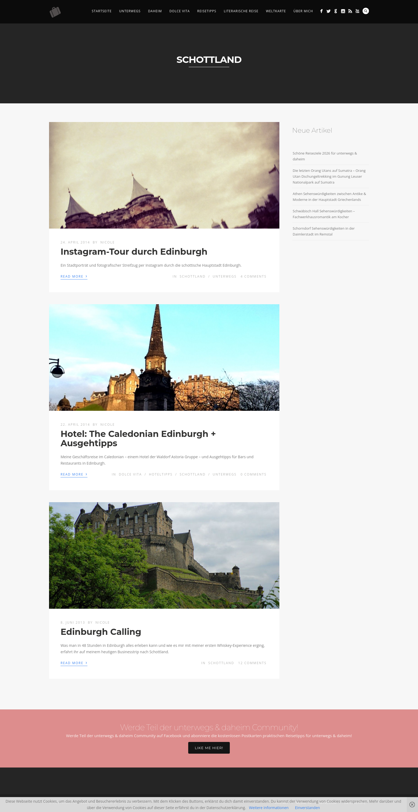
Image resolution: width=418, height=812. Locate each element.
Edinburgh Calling (101, 632)
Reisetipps (206, 11)
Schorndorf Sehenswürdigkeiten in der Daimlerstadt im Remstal (324, 231)
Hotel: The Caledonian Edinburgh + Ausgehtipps (138, 438)
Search (366, 11)
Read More (74, 276)
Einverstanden (307, 807)
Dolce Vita (179, 11)
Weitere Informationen (268, 807)
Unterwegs (130, 11)
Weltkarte (276, 11)
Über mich (303, 11)
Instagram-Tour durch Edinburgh (134, 251)
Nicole (107, 242)
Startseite (102, 11)
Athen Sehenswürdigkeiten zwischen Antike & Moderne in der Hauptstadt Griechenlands (329, 196)
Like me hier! (209, 748)
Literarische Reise (241, 11)
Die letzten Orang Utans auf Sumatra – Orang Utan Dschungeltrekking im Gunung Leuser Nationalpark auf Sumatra (329, 176)
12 (252, 663)
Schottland (193, 276)
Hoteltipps (161, 474)
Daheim (155, 11)
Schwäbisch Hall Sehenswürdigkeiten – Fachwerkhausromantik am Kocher (324, 214)
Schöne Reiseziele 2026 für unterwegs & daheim (325, 156)
